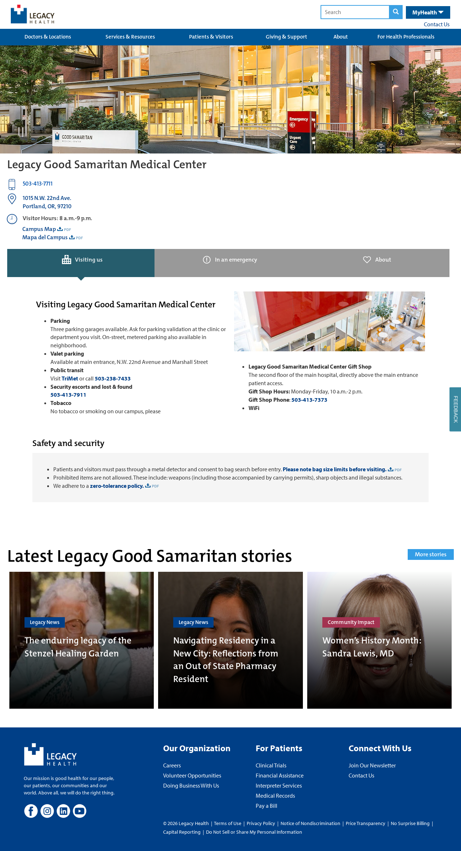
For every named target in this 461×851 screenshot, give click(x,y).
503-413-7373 (309, 399)
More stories (431, 554)
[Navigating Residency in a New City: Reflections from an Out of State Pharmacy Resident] (230, 640)
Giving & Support (286, 36)
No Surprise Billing (410, 823)
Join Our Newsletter (372, 765)
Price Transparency (365, 823)
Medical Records (275, 795)
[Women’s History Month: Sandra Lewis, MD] (379, 640)
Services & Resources (130, 36)
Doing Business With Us (191, 785)
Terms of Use (228, 823)
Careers (172, 765)
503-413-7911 (68, 394)
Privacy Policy (261, 823)
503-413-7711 (38, 183)
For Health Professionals (405, 36)
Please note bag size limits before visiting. (334, 469)
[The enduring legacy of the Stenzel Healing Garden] (81, 640)
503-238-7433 (113, 378)
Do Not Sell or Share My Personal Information (254, 832)
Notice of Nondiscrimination (310, 823)
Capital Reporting (182, 832)
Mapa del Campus (45, 237)
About (341, 36)
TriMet (70, 378)
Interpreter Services (279, 785)
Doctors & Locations (47, 36)
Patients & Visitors (211, 36)
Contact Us (436, 24)
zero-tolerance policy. (116, 485)
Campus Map (39, 229)
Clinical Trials (271, 765)
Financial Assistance (280, 775)
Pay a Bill (266, 805)
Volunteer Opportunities (192, 775)
